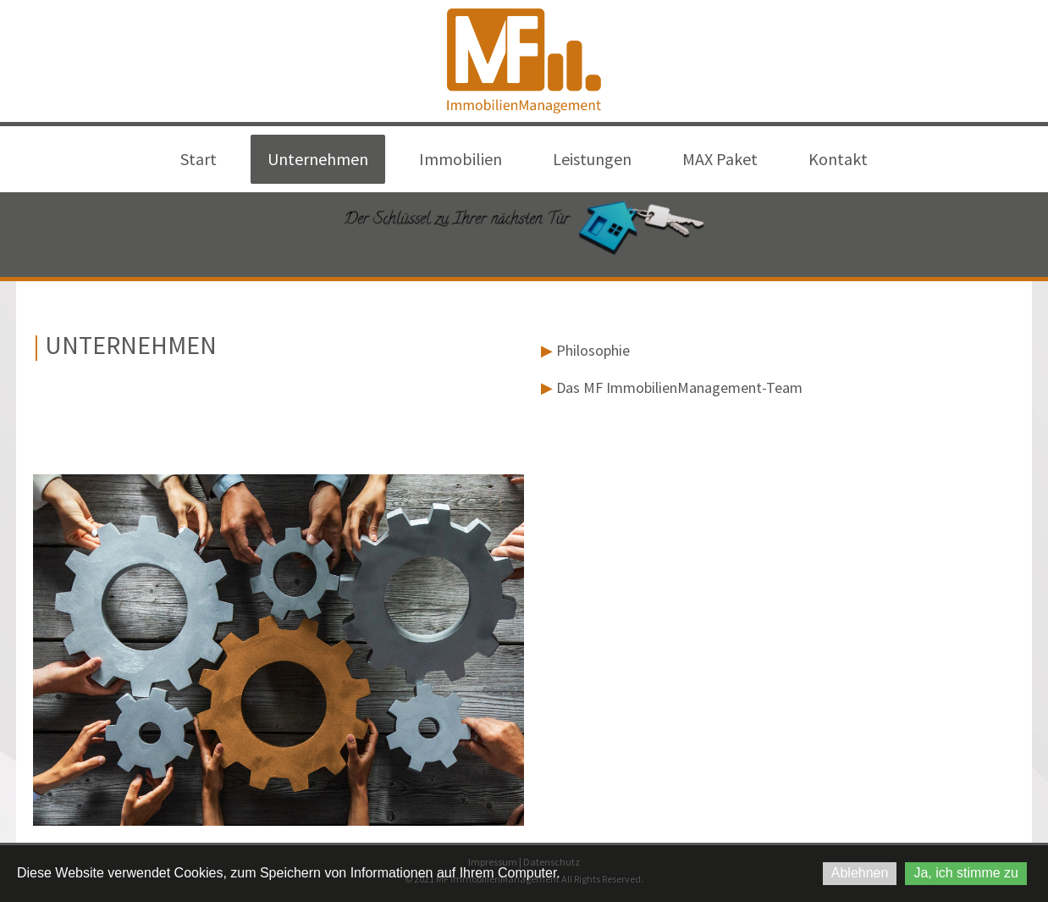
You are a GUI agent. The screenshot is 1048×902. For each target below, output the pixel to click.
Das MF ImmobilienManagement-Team (672, 387)
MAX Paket (720, 158)
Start (198, 158)
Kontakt (838, 158)
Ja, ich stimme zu (965, 873)
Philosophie (585, 350)
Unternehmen (318, 158)
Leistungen (592, 158)
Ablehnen (860, 873)
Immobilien (460, 158)
